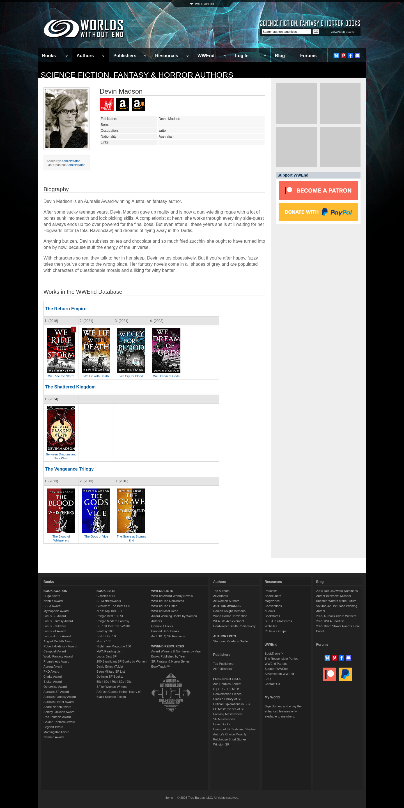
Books (49, 55)
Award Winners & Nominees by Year (176, 651)
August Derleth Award (58, 641)
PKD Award (51, 671)
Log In (242, 55)
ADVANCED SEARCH (343, 32)
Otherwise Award (55, 686)
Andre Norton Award (57, 707)
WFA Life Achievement (228, 621)
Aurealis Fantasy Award (59, 696)
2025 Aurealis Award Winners (336, 616)
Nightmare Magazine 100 (114, 646)
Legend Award (53, 727)
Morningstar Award (56, 732)
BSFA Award (52, 606)
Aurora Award (52, 666)
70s (113, 681)
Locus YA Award (54, 631)
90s (129, 681)
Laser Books (221, 724)
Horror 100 (104, 641)
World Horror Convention (230, 616)
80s (121, 681)
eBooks (270, 611)
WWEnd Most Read (164, 611)
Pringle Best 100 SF (110, 616)
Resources (166, 55)
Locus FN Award (54, 626)
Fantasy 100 (105, 631)
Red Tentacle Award (57, 717)
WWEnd (206, 55)
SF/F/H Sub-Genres (278, 621)
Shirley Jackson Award (58, 712)
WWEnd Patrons (276, 663)
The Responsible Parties (281, 658)
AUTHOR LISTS (224, 636)
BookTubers (273, 596)
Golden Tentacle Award (59, 722)
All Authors (220, 596)
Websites (271, 626)
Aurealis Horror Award (58, 701)
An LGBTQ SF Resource (168, 636)
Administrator (70, 161)
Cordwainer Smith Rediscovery (234, 626)
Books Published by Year (168, 656)
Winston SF (221, 744)
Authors (85, 55)
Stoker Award (52, 681)
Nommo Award (53, 737)
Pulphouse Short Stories (230, 739)
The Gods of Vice (96, 536)
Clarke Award (52, 676)
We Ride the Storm (61, 376)
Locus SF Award (54, 616)
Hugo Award (51, 596)
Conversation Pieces (227, 694)
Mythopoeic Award (56, 611)
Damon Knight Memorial (229, 611)
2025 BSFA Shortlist (330, 621)
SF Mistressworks (109, 601)
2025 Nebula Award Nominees (337, 590)
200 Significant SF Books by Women (121, 661)
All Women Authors (226, 601)
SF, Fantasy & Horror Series (170, 661)
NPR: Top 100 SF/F (110, 611)
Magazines (272, 601)
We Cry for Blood (131, 376)
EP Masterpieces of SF (229, 709)
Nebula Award (53, 601)
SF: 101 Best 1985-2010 (113, 626)
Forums (308, 55)
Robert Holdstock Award (60, 646)
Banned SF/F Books (165, 631)
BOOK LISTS (106, 590)
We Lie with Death (96, 376)
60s (106, 681)
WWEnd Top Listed (164, 606)
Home (169, 797)
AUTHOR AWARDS (227, 606)
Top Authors (221, 590)
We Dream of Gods (166, 376)
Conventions (273, 606)
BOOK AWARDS (55, 590)
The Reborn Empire (65, 308)
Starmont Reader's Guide (230, 641)
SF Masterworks (224, 719)
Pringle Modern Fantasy (113, 621)
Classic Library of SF (227, 699)
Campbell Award (54, 651)
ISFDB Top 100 (107, 636)
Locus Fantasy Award (58, 621)
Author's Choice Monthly (230, 734)
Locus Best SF (107, 656)
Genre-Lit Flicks (162, 626)
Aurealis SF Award (56, 691)
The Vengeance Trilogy (69, 469)
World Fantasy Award (58, 656)
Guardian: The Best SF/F (114, 606)
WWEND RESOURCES (167, 646)
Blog (280, 55)
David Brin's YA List (110, 666)
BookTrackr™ (160, 666)
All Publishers (222, 668)
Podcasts (271, 590)
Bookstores (272, 616)
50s (99, 681)
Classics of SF (106, 596)
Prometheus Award (56, 661)
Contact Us (272, 684)
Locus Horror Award (57, 636)
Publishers (124, 55)
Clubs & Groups (275, 631)
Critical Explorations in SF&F (232, 704)
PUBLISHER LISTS (227, 678)
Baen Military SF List (111, 671)
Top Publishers (223, 663)
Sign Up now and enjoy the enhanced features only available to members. (283, 711)
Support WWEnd (276, 668)
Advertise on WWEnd (279, 673)
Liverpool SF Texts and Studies (234, 729)
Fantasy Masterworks (228, 714)
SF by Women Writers (112, 686)
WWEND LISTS (162, 590)
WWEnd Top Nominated (167, 601)
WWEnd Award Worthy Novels (172, 596)
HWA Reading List (109, 651)
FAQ (268, 678)
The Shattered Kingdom (70, 387)
